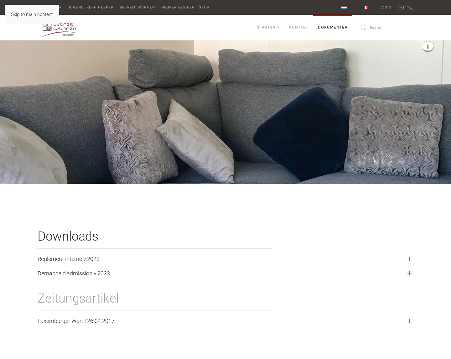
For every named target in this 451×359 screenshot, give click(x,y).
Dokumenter (333, 27)
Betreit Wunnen (137, 7)
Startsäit (268, 27)
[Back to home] (69, 27)
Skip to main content (32, 14)
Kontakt (298, 27)
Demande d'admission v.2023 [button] (74, 273)
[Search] (385, 27)
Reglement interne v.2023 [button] (69, 259)
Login (385, 7)
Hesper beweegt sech (185, 7)
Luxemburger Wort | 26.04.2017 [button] (76, 321)
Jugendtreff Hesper (90, 7)
